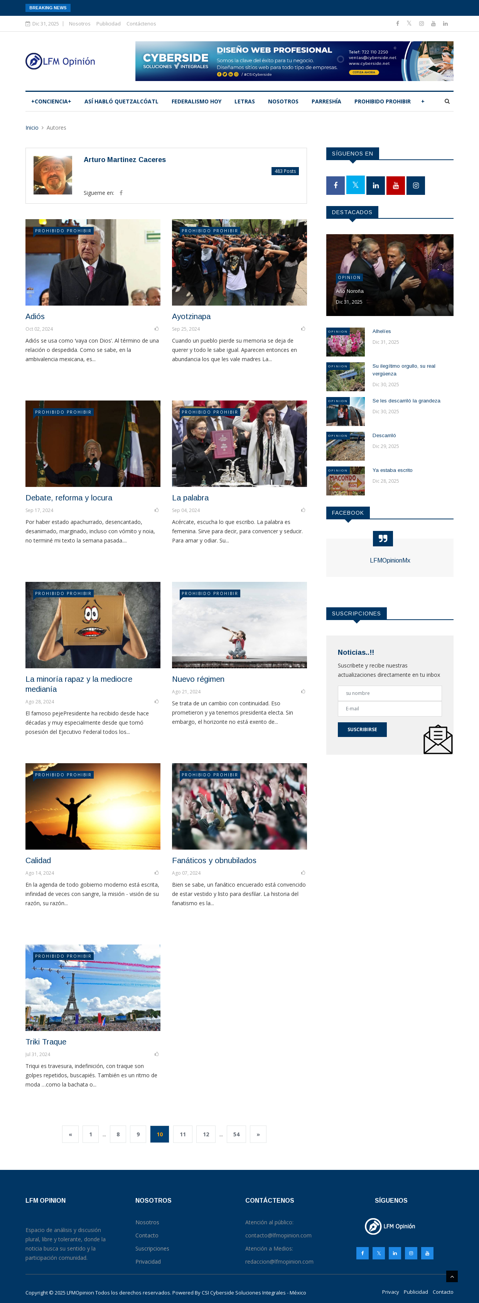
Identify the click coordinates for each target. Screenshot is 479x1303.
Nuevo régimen (198, 679)
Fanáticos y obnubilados (214, 860)
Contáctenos (141, 23)
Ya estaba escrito (393, 470)
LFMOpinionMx (390, 560)
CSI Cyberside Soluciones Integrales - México (254, 1292)
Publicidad (108, 23)
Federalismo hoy (196, 101)
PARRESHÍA (326, 101)
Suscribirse (362, 729)
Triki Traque (45, 1042)
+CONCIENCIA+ (51, 101)
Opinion (349, 277)
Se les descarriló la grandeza (406, 401)
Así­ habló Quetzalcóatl (121, 101)
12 (206, 1134)
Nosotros (80, 23)
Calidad (38, 860)
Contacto (443, 1291)
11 (183, 1134)
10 (160, 1134)
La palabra (190, 497)
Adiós (35, 316)
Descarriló (384, 435)
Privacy (390, 1291)
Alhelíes (382, 331)
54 (236, 1134)
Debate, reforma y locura (68, 497)
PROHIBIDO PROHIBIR (382, 101)
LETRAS (244, 101)
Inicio (32, 127)
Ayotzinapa (191, 316)
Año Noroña (350, 291)
